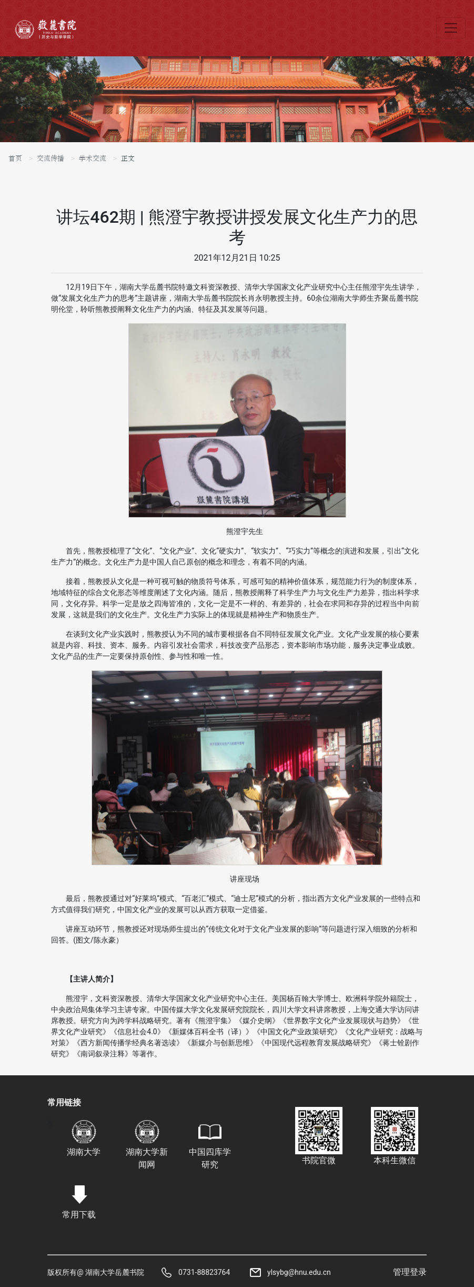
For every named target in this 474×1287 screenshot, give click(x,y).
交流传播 (50, 158)
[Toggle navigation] (451, 27)
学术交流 (92, 158)
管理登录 (410, 1272)
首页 (15, 158)
